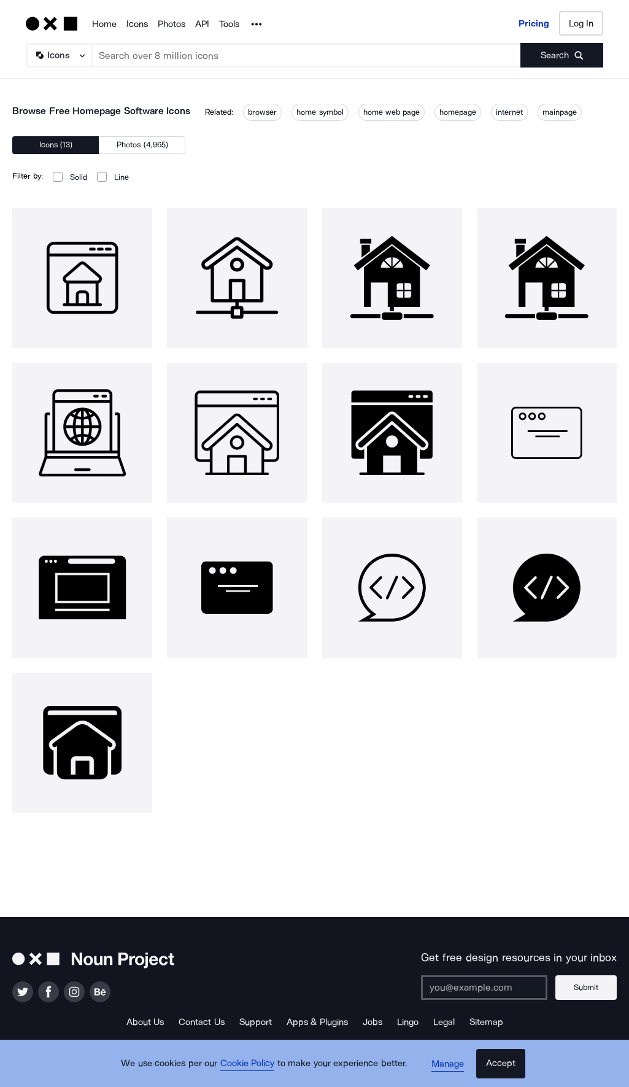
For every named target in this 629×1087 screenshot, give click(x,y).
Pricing (534, 23)
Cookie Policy (249, 1065)
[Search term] (306, 55)
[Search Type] (58, 55)
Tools (229, 23)
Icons (137, 23)
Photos (171, 23)
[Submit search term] (561, 55)
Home (104, 23)
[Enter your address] (484, 987)
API (202, 23)
